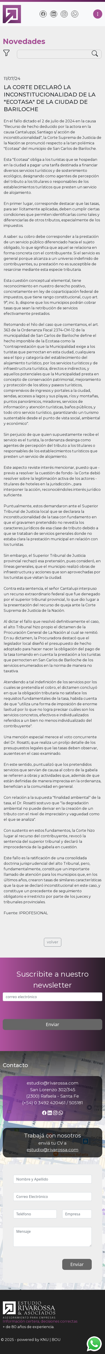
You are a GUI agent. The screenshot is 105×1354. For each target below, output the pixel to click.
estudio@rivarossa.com (52, 1149)
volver (52, 942)
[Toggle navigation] (97, 14)
